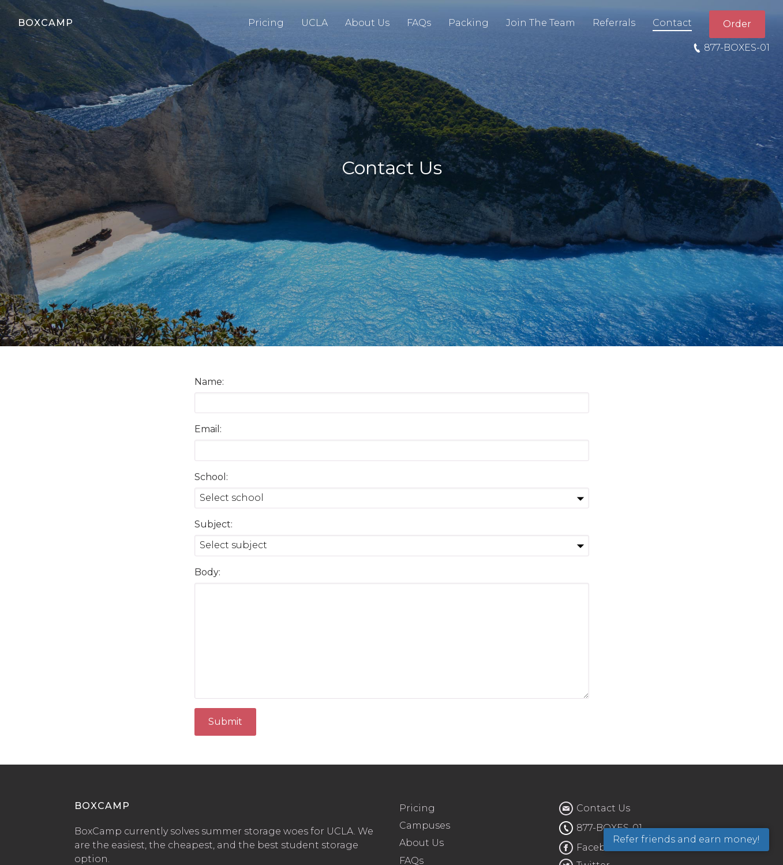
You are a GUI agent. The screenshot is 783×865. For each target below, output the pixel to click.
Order (737, 23)
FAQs (419, 22)
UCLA (314, 22)
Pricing (266, 22)
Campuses (424, 825)
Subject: (213, 524)
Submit (225, 721)
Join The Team (540, 22)
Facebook (600, 847)
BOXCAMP (45, 22)
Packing (468, 22)
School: (211, 476)
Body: (207, 572)
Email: (208, 429)
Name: (209, 381)
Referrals (614, 22)
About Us (367, 22)
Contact (672, 22)
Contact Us (603, 808)
